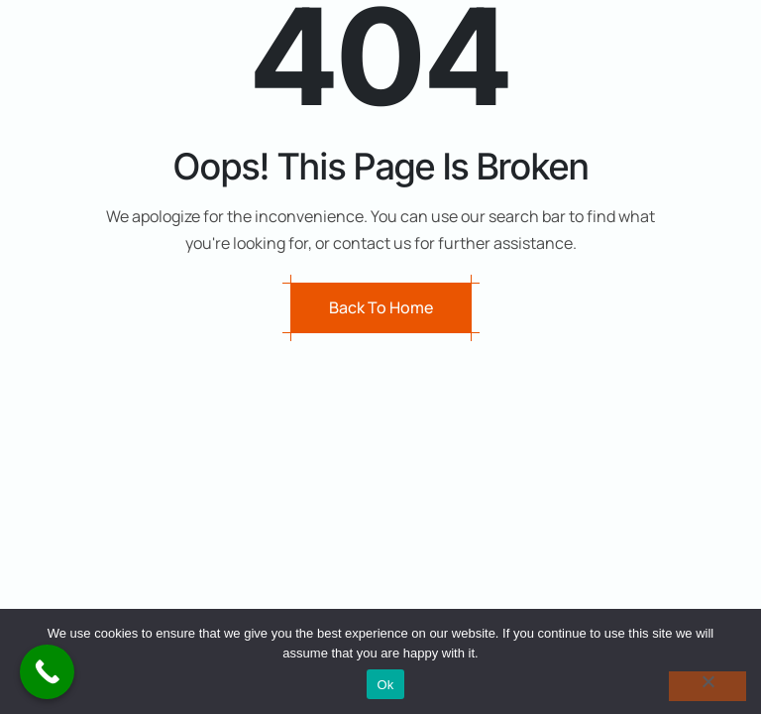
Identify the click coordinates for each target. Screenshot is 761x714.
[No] (707, 686)
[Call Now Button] (47, 672)
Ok (385, 684)
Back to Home (381, 307)
